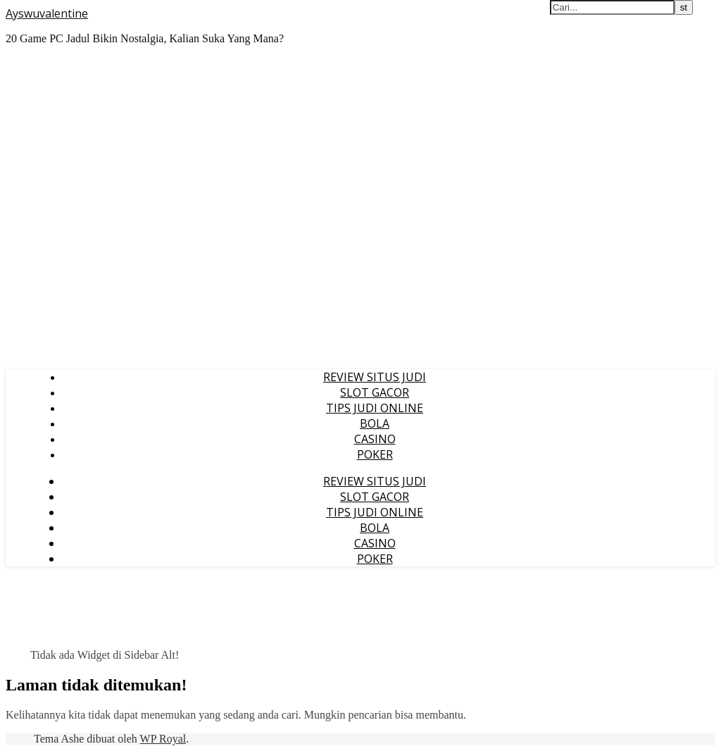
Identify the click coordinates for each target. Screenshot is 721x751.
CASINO (375, 439)
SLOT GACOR (374, 392)
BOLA (374, 423)
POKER (375, 454)
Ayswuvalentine (47, 13)
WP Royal (163, 739)
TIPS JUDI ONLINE (374, 408)
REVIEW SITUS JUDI (374, 377)
